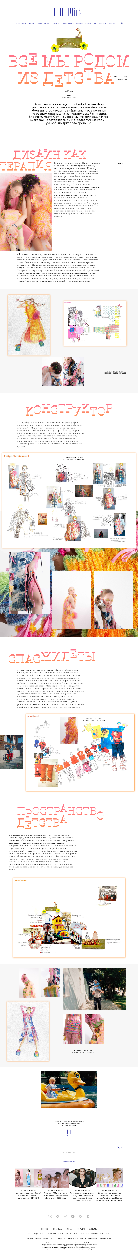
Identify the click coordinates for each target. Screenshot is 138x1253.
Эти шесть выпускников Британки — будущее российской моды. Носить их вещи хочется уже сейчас (109, 1197)
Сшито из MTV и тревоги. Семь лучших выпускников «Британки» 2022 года (55, 1195)
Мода (23, 1190)
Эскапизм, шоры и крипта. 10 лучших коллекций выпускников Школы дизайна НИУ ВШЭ (82, 1197)
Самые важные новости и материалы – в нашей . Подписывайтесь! (69, 1123)
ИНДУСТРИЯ (31, 1190)
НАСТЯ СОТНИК (69, 92)
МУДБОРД (71, 1152)
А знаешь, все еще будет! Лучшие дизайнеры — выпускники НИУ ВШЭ (28, 1195)
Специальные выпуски (25, 23)
